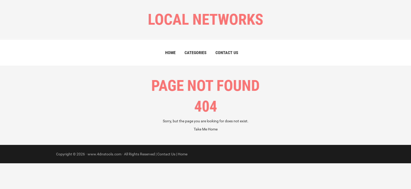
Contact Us (226, 52)
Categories (196, 52)
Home (170, 52)
